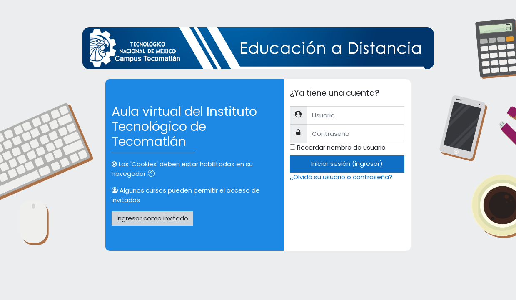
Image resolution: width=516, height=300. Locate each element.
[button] (152, 174)
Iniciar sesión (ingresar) (347, 163)
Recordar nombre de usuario (341, 147)
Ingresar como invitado (152, 218)
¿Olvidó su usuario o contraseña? (341, 176)
